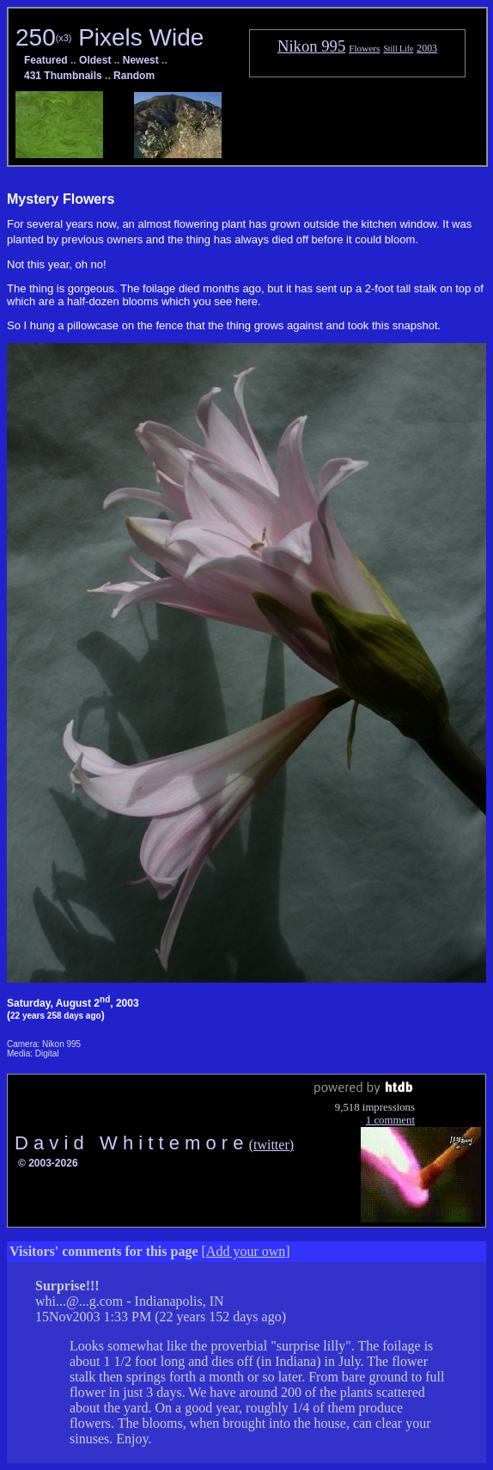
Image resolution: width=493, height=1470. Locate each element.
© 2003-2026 (48, 1163)
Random (134, 76)
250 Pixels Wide (109, 37)
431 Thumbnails (63, 76)
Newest (141, 60)
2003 (427, 48)
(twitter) (271, 1144)
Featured (46, 60)
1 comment (390, 1120)
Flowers (364, 48)
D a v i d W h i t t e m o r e (132, 1143)
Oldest (95, 60)
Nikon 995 (311, 46)
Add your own (245, 1251)
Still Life (398, 48)
